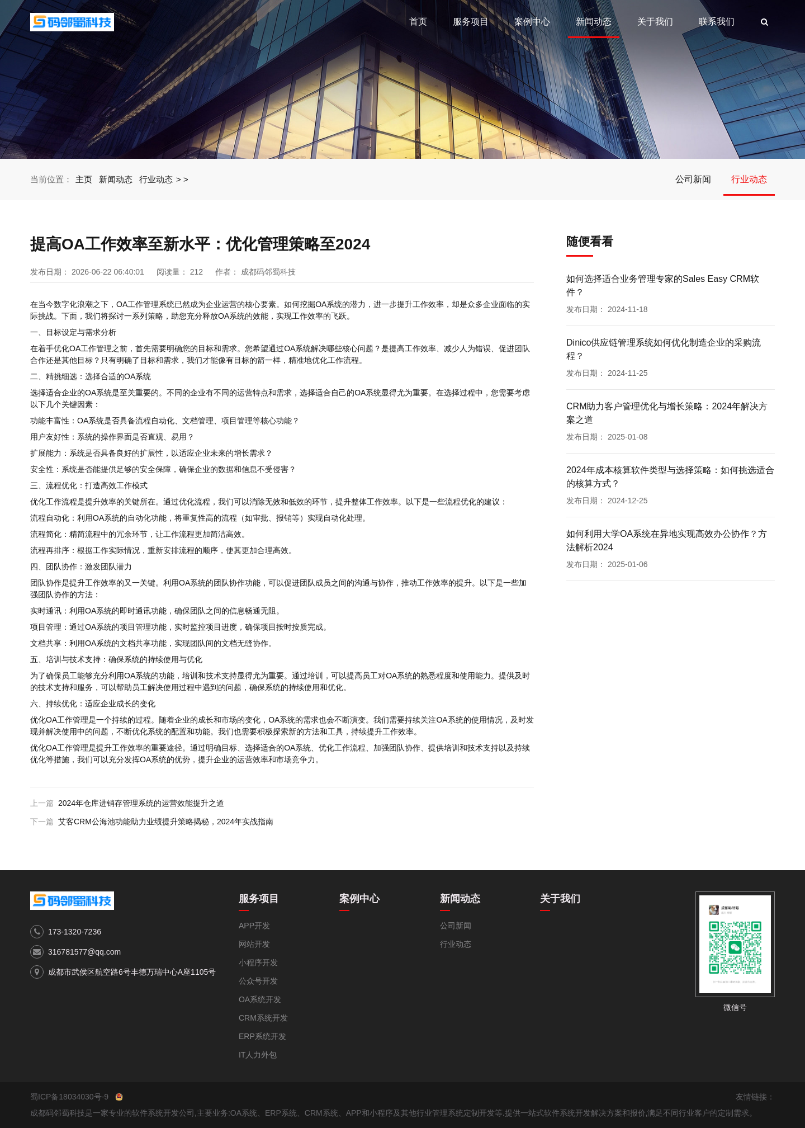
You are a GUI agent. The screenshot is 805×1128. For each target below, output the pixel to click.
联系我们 (717, 21)
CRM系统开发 (263, 1017)
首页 (418, 21)
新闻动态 (594, 21)
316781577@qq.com (84, 951)
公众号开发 (258, 980)
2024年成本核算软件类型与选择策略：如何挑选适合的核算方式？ (670, 476)
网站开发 (254, 944)
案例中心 (532, 21)
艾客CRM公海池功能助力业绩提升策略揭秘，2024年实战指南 (165, 821)
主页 (83, 179)
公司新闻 (693, 179)
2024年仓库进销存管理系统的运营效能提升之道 (141, 803)
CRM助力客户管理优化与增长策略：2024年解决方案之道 (667, 413)
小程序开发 (258, 962)
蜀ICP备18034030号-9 (69, 1096)
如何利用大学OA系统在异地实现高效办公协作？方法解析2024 (666, 540)
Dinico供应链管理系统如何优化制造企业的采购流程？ (663, 349)
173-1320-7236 (74, 931)
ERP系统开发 (262, 1036)
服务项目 (471, 21)
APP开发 (254, 925)
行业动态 (156, 179)
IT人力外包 (258, 1054)
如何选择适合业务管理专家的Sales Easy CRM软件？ (662, 285)
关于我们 (655, 21)
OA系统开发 (260, 999)
